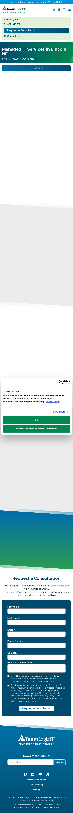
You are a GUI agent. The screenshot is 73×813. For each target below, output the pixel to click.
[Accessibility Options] (59, 10)
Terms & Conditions (36, 780)
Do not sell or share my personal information (36, 429)
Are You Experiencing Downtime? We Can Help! (36, 2)
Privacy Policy (36, 784)
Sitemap (36, 789)
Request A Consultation (21, 30)
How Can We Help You (19, 662)
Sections (36, 68)
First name (13, 607)
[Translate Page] (54, 10)
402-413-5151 (14, 24)
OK (36, 420)
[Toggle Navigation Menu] (69, 10)
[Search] (64, 10)
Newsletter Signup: (36, 756)
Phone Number (15, 641)
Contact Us (13, 36)
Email (10, 630)
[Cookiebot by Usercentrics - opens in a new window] (58, 382)
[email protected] (51, 698)
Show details (59, 412)
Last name (13, 618)
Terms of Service (43, 807)
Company (12, 653)
